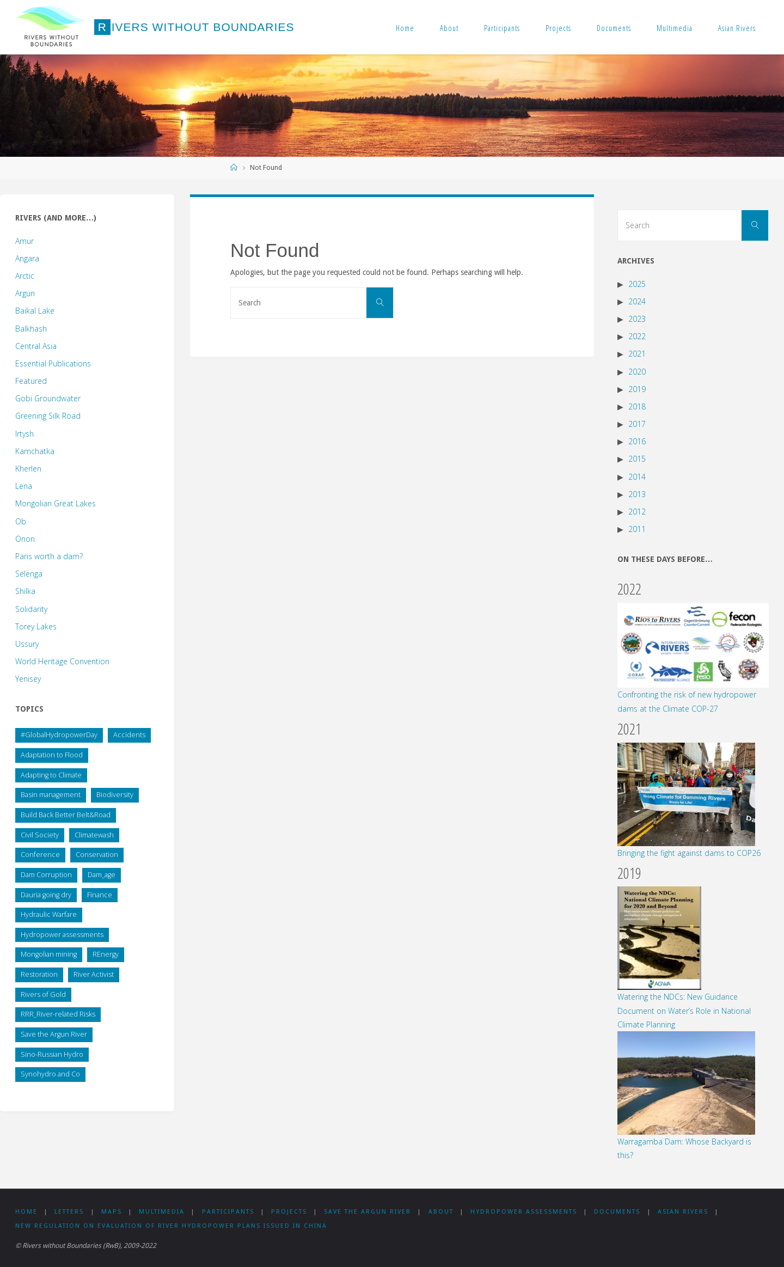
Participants (502, 27)
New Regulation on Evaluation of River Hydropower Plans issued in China (171, 1225)
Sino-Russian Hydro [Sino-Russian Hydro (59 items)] (52, 1054)
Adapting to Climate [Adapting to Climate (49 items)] (51, 775)
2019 (637, 389)
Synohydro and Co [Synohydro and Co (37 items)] (50, 1074)
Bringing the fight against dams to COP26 (689, 853)
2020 (637, 371)
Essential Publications (53, 363)
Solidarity (31, 609)
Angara (27, 258)
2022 (637, 336)
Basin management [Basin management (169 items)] (51, 794)
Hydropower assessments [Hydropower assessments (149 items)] (62, 934)
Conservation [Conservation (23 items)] (97, 854)
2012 (637, 511)
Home (405, 27)
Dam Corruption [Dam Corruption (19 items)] (46, 874)
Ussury (27, 644)
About (449, 27)
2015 (637, 459)
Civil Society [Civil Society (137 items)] (40, 835)
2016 (637, 441)
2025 (637, 284)
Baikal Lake (34, 310)
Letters (69, 1211)
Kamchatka (34, 451)
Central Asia (36, 346)
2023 (637, 319)
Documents (614, 27)
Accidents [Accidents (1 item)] (129, 734)
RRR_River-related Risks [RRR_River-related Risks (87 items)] (58, 1014)
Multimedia (675, 27)
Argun (25, 293)
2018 (637, 406)
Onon (25, 539)
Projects (558, 27)
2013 (637, 494)
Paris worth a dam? (49, 556)
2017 (637, 424)
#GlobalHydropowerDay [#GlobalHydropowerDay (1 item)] (59, 734)
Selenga (28, 573)
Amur (24, 241)
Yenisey (28, 679)
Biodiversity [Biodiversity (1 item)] (114, 794)
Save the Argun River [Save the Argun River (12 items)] (54, 1034)
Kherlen (28, 468)
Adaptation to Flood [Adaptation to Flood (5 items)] (52, 755)
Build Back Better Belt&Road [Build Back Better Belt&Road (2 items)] (66, 814)
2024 (637, 301)
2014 (637, 477)
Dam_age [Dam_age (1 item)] (101, 874)
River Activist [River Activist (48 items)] (94, 974)
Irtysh (24, 434)
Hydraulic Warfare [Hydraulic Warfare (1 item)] (49, 914)
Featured (31, 381)
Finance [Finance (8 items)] (99, 894)
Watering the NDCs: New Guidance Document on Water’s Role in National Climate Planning (684, 1010)
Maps (111, 1211)
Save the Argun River (367, 1211)
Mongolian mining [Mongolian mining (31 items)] (49, 954)
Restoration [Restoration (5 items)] (39, 974)
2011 (637, 529)
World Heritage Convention (62, 661)
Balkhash (31, 328)
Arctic (24, 276)
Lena (23, 486)
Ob (20, 521)
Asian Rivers (737, 27)
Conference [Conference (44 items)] (40, 854)
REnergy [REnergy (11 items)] (106, 954)
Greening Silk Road (48, 416)
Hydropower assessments (523, 1211)
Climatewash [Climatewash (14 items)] (94, 835)
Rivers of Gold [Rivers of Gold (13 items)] (43, 994)
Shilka (25, 591)
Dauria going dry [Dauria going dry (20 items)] (46, 894)
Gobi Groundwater (48, 398)
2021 (637, 353)
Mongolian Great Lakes (55, 503)
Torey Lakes (36, 626)
